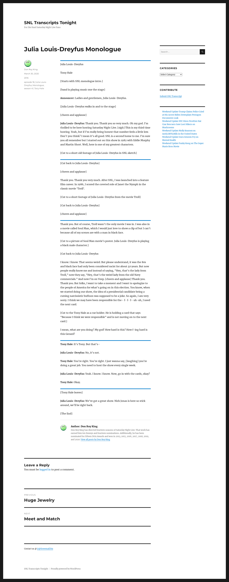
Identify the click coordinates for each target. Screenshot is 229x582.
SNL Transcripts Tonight (50, 22)
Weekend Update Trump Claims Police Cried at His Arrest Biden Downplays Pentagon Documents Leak (183, 114)
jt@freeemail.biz (45, 548)
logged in (45, 469)
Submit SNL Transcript (171, 96)
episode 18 (29, 82)
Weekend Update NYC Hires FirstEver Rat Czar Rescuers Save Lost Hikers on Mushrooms (181, 124)
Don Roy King (31, 69)
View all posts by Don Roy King (95, 439)
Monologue (38, 85)
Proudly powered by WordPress (66, 569)
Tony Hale (39, 88)
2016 (26, 78)
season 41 (28, 88)
